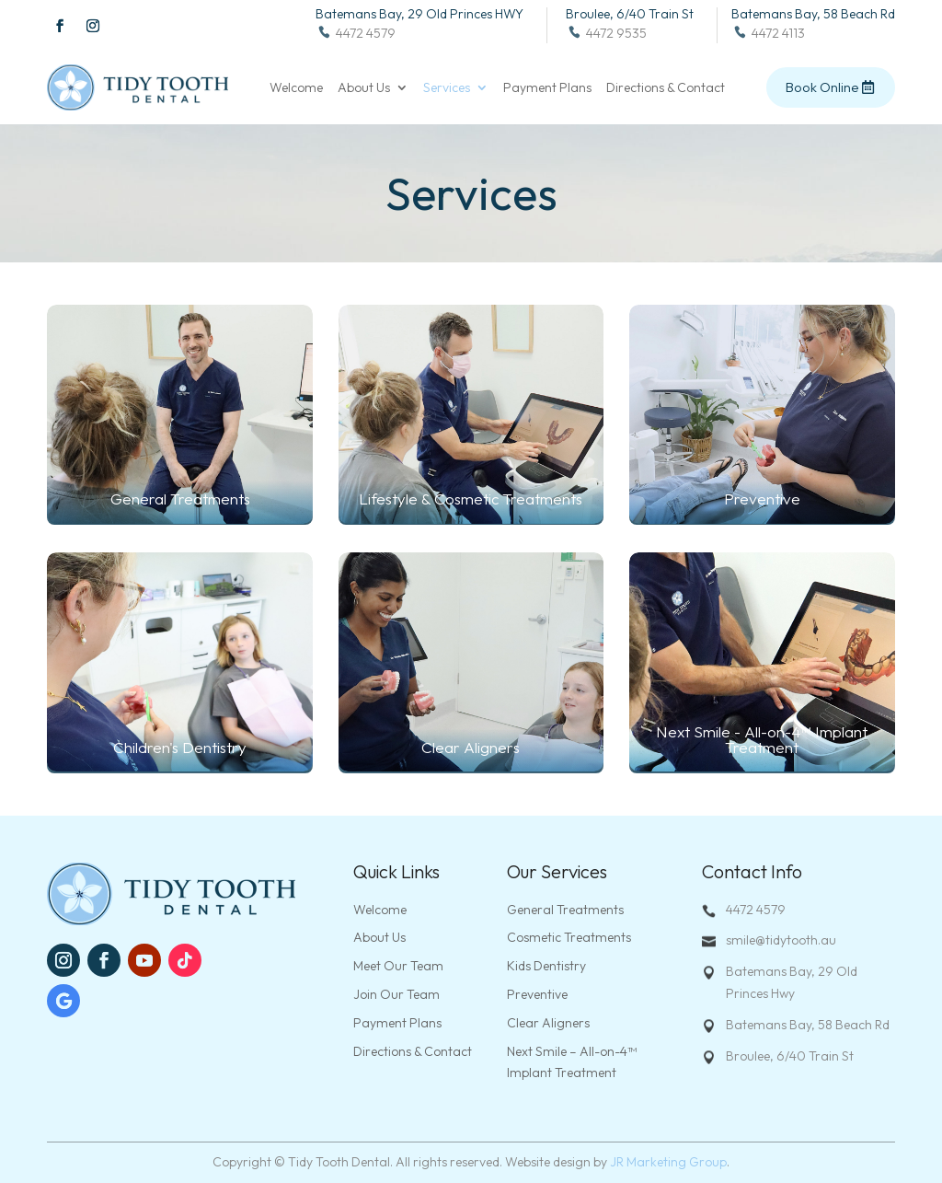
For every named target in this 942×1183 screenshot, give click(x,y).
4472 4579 (356, 33)
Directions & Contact (665, 88)
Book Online (822, 87)
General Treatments (565, 909)
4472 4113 (768, 33)
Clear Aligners (548, 1023)
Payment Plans (547, 88)
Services (446, 88)
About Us (364, 88)
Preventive (537, 994)
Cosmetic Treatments (569, 937)
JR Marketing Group (668, 1162)
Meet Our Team (398, 965)
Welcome (296, 88)
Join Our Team (396, 994)
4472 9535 (606, 33)
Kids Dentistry (546, 965)
